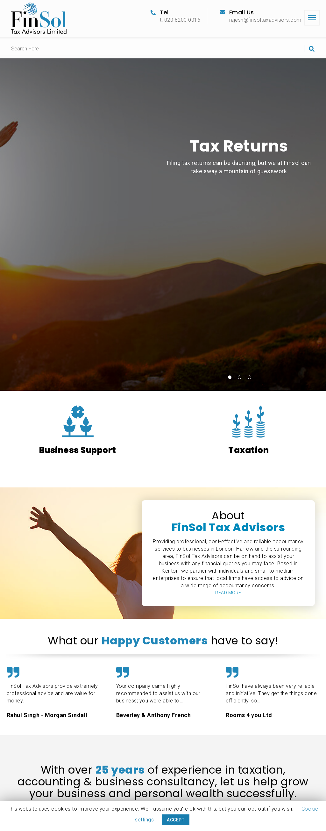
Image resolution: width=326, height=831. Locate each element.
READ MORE (228, 592)
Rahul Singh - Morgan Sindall (47, 715)
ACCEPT (175, 819)
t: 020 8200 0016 (180, 20)
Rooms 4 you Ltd (249, 715)
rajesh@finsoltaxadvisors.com (265, 20)
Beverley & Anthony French (153, 715)
